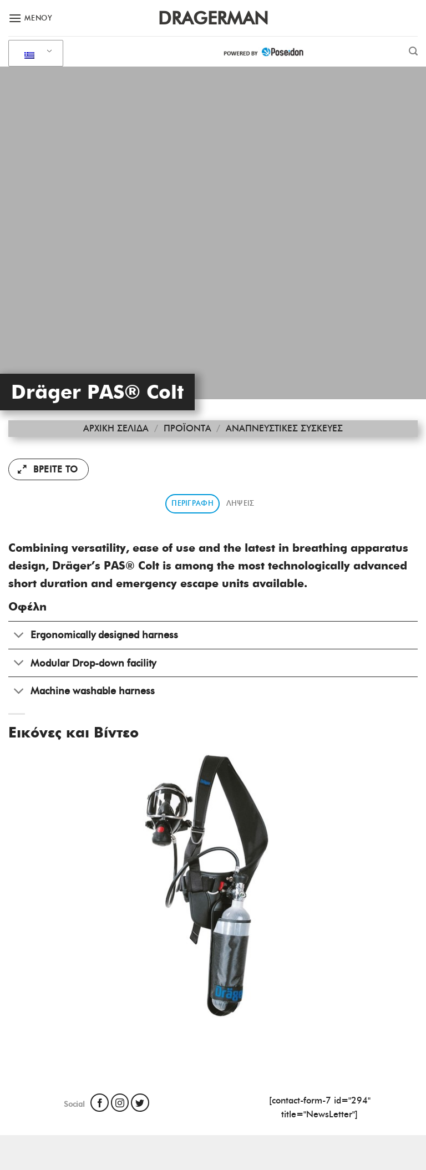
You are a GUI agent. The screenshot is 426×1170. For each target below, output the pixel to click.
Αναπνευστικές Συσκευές (284, 428)
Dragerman (213, 18)
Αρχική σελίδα (116, 428)
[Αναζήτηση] (413, 51)
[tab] (192, 503)
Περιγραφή (192, 503)
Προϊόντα (187, 428)
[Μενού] (30, 18)
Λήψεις (240, 503)
